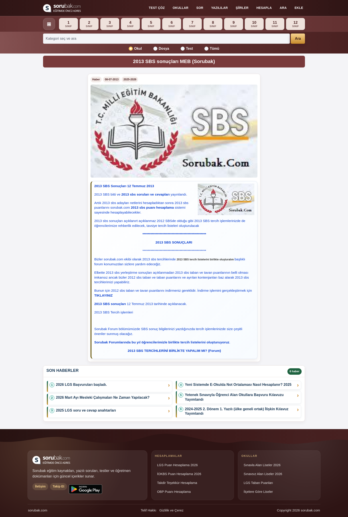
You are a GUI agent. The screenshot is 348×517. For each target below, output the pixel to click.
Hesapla (264, 8)
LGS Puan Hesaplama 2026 (177, 465)
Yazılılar (219, 8)
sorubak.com (37, 510)
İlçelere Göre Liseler (258, 491)
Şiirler (242, 8)
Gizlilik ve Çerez (171, 510)
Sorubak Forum (106, 329)
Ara (283, 8)
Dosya (161, 49)
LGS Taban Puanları (258, 483)
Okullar (180, 8)
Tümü (211, 49)
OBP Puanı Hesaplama (174, 491)
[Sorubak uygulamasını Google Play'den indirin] (85, 489)
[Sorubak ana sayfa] (62, 8)
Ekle (299, 8)
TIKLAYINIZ (103, 295)
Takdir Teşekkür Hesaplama (177, 483)
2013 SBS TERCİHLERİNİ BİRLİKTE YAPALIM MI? (167, 351)
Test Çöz (157, 8)
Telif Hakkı (148, 510)
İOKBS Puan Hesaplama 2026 (179, 474)
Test (187, 49)
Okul (135, 49)
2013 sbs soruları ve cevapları (145, 194)
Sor (199, 8)
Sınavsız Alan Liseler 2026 (263, 474)
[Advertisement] (62, 140)
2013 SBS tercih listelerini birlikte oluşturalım (205, 259)
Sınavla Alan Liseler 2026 (262, 465)
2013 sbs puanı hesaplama (152, 207)
